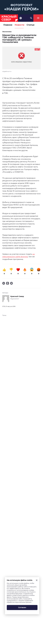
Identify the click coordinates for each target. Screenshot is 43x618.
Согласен (22, 607)
